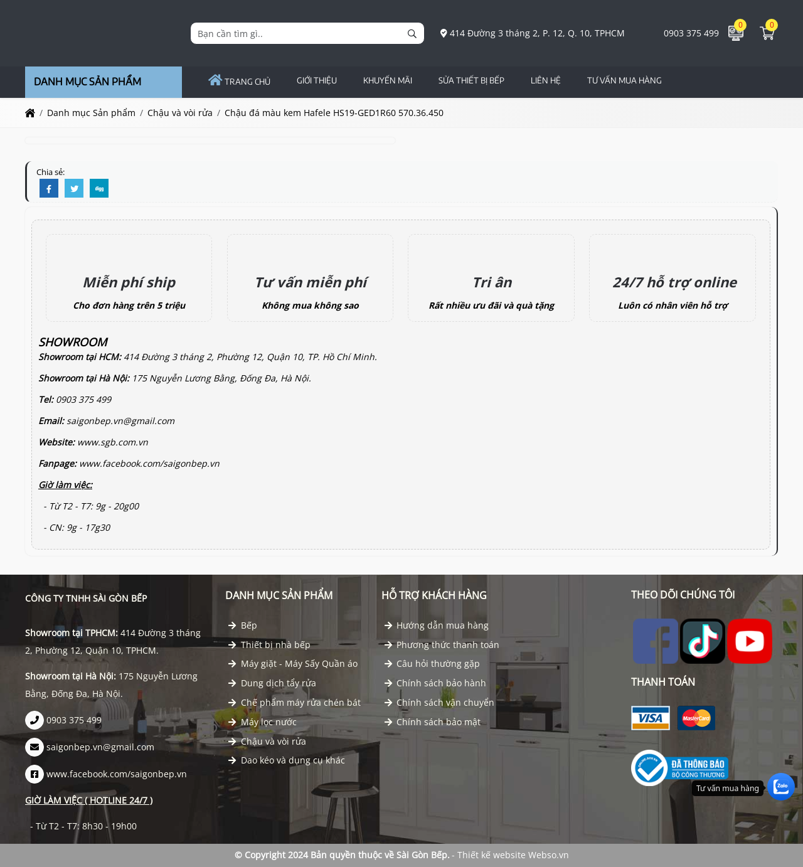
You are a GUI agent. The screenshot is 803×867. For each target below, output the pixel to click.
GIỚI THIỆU (317, 80)
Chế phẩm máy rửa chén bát (294, 702)
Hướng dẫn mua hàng (437, 625)
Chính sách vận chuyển (440, 702)
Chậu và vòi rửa (267, 741)
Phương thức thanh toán (442, 645)
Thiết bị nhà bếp (269, 645)
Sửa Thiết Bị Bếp (471, 80)
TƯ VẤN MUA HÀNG (624, 80)
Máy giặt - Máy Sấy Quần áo (293, 663)
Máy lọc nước (262, 722)
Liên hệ (546, 80)
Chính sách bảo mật (433, 722)
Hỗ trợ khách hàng (434, 595)
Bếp (242, 625)
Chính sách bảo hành (436, 683)
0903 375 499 (685, 33)
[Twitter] (74, 188)
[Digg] (99, 188)
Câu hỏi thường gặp (433, 663)
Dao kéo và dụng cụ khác (286, 760)
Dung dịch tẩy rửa (272, 683)
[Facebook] (49, 188)
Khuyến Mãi (387, 80)
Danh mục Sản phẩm (278, 595)
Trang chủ (239, 82)
